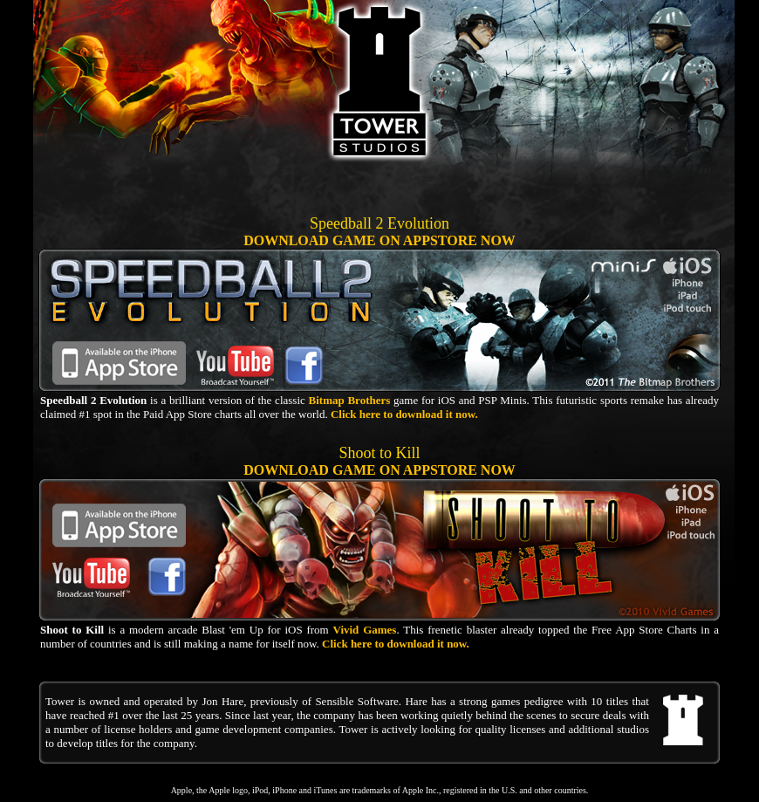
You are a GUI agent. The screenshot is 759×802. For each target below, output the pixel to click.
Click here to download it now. (404, 414)
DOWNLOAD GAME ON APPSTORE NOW (379, 240)
